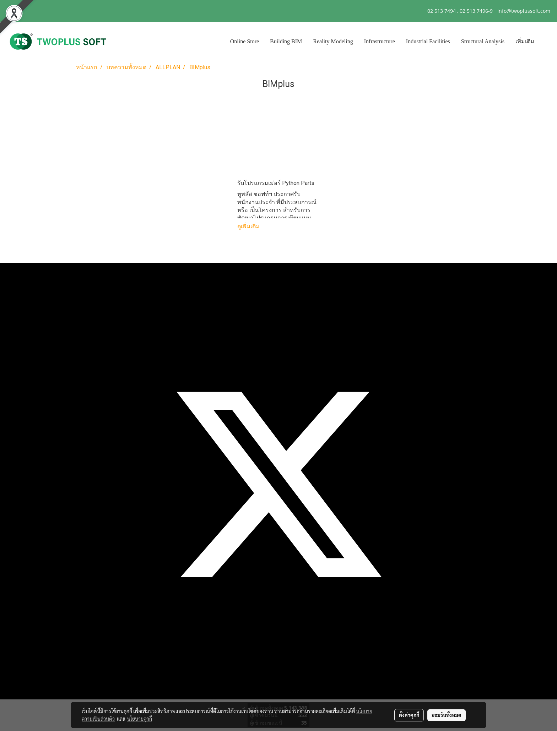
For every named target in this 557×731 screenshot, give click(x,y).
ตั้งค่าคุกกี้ (409, 715)
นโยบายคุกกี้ (139, 718)
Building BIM (286, 41)
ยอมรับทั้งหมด (446, 715)
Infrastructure (379, 41)
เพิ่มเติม (524, 41)
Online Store (244, 41)
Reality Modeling (333, 41)
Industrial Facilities (428, 41)
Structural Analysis (482, 41)
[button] (546, 41)
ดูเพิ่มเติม (249, 226)
